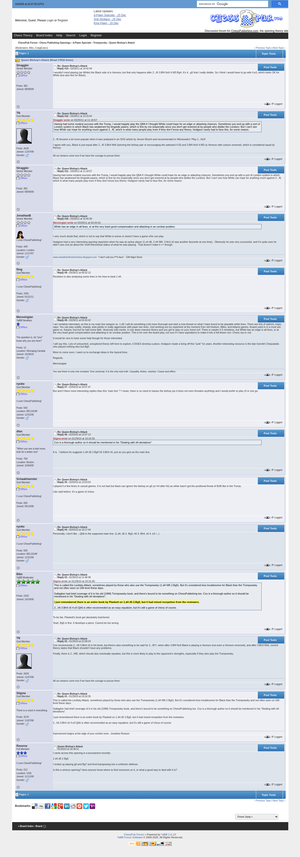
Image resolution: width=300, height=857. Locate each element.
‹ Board (38, 826)
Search (70, 35)
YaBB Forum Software (130, 837)
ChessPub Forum (28, 42)
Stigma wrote (60, 438)
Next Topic (278, 48)
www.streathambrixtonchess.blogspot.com (75, 257)
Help (59, 35)
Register (63, 20)
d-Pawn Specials (110, 15)
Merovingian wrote (63, 222)
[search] (232, 4)
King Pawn (106, 23)
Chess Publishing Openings (55, 42)
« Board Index (26, 826)
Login (50, 20)
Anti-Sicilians (107, 19)
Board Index (44, 35)
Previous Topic (263, 48)
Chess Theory (23, 35)
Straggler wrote (61, 120)
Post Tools (270, 67)
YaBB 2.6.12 (168, 834)
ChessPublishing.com (244, 31)
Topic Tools (269, 53)
